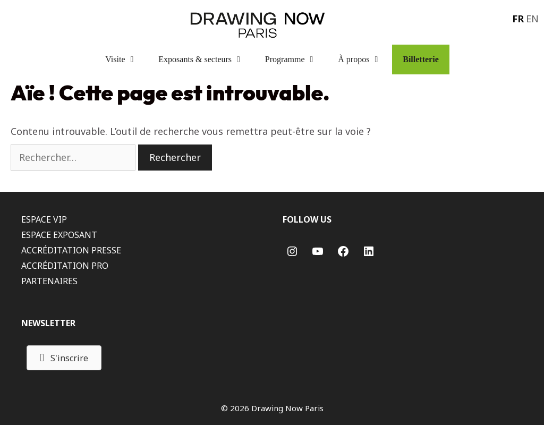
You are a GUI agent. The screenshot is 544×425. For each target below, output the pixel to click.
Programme (296, 59)
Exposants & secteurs (206, 59)
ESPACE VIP (44, 219)
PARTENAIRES (49, 281)
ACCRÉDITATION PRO (64, 265)
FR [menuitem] (518, 18)
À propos (365, 59)
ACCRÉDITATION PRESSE (71, 250)
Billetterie (421, 59)
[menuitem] (517, 18)
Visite (126, 59)
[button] (64, 357)
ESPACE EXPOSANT (59, 235)
